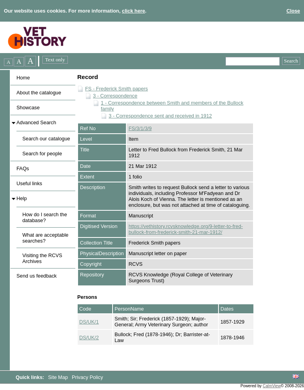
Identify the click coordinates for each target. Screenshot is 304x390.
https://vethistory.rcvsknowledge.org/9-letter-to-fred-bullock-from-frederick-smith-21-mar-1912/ (186, 229)
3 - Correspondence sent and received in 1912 (160, 116)
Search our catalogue (46, 139)
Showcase (28, 107)
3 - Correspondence (115, 96)
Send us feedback (36, 276)
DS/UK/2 (89, 337)
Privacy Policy (87, 377)
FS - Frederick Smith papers (116, 89)
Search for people (42, 153)
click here (133, 11)
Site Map (58, 377)
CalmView (272, 386)
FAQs (22, 168)
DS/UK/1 (89, 322)
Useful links (29, 183)
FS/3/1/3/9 (140, 128)
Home (23, 78)
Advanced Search (36, 122)
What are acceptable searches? (45, 238)
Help (21, 198)
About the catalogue (38, 93)
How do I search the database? (44, 217)
